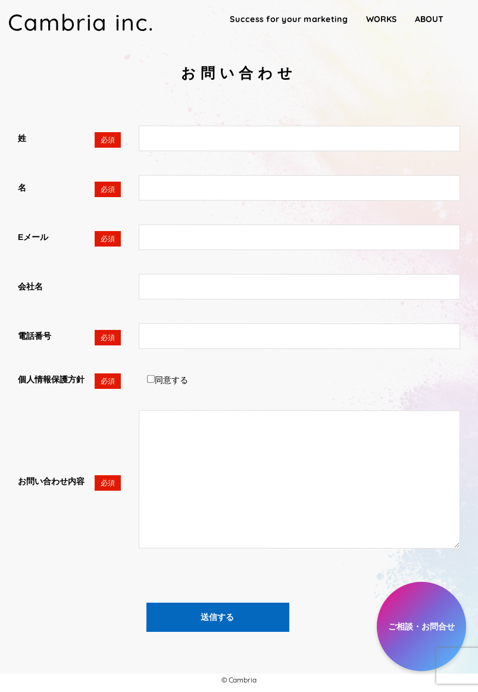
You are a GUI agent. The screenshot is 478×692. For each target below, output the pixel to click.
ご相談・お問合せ (421, 626)
